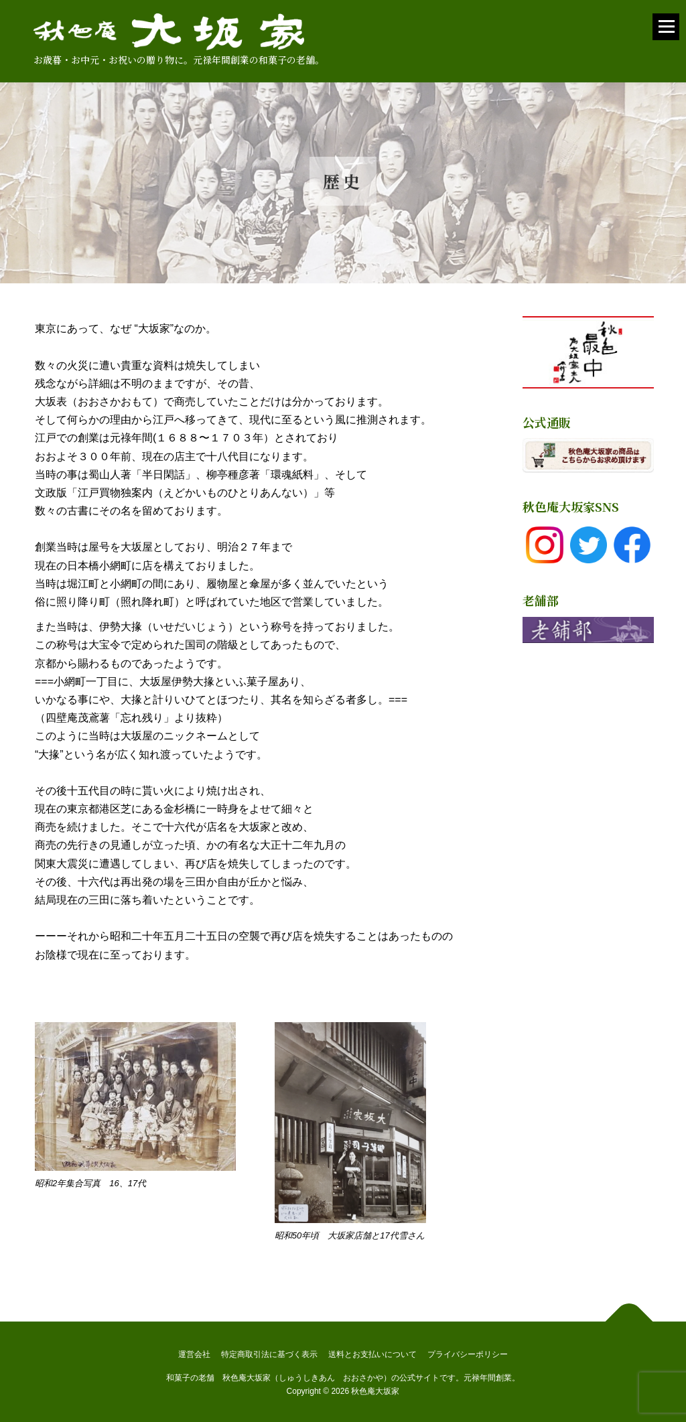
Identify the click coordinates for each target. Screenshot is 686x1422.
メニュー (666, 32)
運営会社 (194, 1354)
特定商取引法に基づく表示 (269, 1354)
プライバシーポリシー (467, 1354)
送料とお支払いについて (372, 1354)
